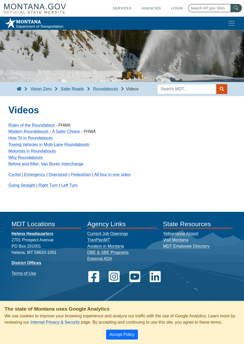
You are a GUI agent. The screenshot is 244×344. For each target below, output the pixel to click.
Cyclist (14, 174)
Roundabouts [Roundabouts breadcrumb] (105, 89)
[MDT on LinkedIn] (155, 276)
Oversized (58, 174)
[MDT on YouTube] (134, 276)
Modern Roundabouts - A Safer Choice (44, 131)
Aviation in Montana (105, 246)
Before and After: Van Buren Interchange (46, 164)
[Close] (122, 335)
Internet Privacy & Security (55, 322)
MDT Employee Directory (186, 246)
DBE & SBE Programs (108, 252)
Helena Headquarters (32, 233)
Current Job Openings (107, 233)
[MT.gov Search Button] (236, 8)
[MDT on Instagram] (114, 276)
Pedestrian (81, 174)
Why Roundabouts (25, 157)
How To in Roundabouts (30, 138)
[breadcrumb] (19, 89)
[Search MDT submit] (221, 89)
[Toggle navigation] (231, 23)
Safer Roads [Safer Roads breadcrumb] (72, 89)
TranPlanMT (98, 240)
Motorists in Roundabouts (32, 151)
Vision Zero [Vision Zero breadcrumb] (41, 89)
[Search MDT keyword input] (186, 89)
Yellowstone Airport (181, 233)
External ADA (99, 258)
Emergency (34, 174)
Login (177, 8)
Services (122, 8)
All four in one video (112, 174)
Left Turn (69, 185)
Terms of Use (23, 273)
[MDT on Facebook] (93, 276)
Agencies (151, 8)
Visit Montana (175, 240)
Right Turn (48, 185)
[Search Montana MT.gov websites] (215, 8)
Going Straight (21, 185)
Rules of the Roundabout (31, 125)
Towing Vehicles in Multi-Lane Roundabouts (48, 144)
